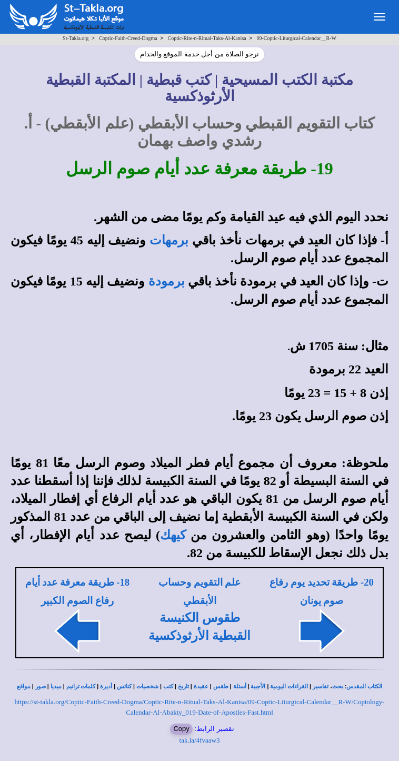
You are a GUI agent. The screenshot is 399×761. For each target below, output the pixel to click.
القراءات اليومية (289, 686)
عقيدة (201, 686)
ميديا (56, 686)
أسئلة (239, 686)
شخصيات (147, 686)
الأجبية (258, 686)
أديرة (106, 686)
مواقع (24, 686)
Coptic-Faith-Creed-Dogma (128, 38)
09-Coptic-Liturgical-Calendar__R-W (296, 38)
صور (40, 686)
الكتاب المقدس (364, 686)
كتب (168, 686)
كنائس (124, 686)
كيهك (173, 535)
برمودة (166, 281)
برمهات (168, 240)
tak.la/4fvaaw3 (199, 740)
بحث (337, 686)
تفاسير (320, 686)
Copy (181, 729)
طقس (220, 686)
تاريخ (183, 686)
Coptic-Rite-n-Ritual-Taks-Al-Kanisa (206, 38)
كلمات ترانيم (81, 686)
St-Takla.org (75, 38)
